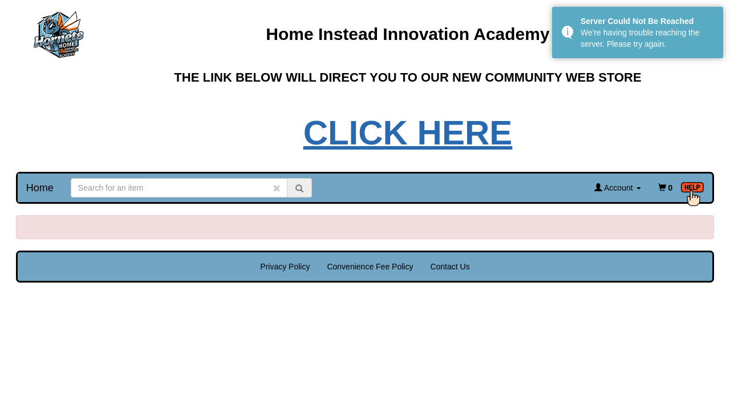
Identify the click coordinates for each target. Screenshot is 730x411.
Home (40, 188)
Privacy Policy (285, 266)
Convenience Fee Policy (370, 266)
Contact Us (449, 266)
